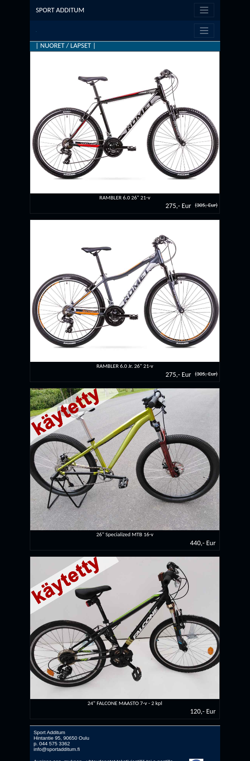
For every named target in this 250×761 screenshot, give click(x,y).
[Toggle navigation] (204, 10)
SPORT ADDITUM (60, 10)
